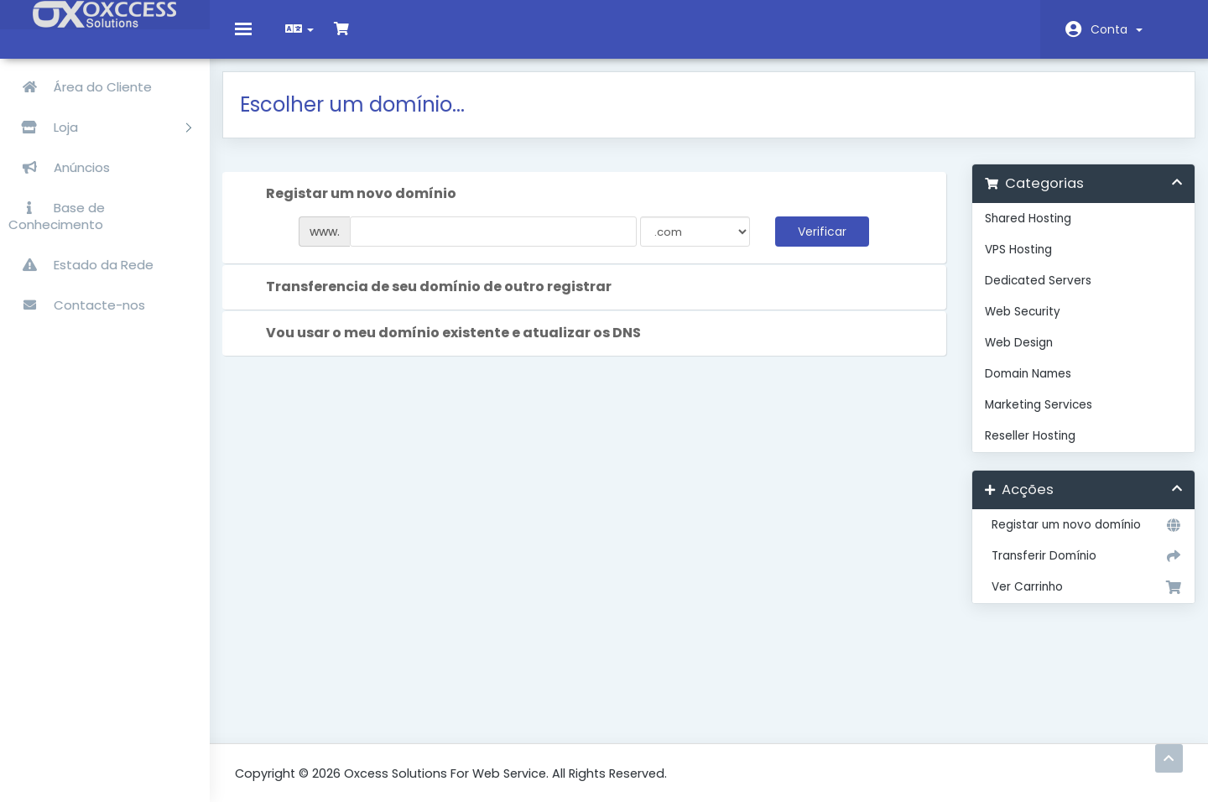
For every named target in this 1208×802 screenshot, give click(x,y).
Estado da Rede (81, 264)
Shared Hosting (1021, 231)
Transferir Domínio (1073, 569)
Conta (1117, 29)
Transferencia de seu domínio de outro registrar (438, 300)
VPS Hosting (1011, 262)
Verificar (819, 244)
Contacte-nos (76, 305)
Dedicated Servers (1031, 293)
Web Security (1016, 324)
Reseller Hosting (1023, 448)
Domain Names (1021, 386)
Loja (99, 127)
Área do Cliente (80, 87)
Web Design (1012, 355)
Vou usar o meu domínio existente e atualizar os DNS (452, 346)
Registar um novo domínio (1073, 538)
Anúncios (59, 167)
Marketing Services (1032, 417)
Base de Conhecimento (56, 216)
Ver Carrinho (1073, 600)
